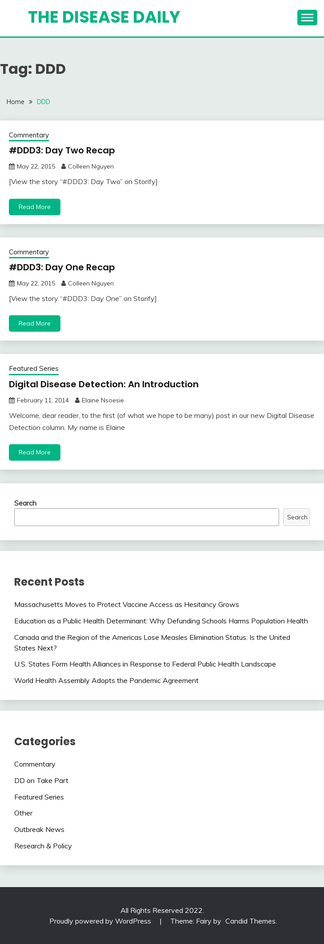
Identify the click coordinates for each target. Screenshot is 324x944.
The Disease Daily (104, 16)
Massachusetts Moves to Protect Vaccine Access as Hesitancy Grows (126, 604)
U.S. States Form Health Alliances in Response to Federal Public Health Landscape (145, 663)
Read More (35, 207)
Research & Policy (43, 845)
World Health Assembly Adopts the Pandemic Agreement (106, 680)
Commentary (29, 135)
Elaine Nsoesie (103, 400)
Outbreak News (39, 829)
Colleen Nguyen (91, 166)
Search (25, 502)
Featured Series (34, 368)
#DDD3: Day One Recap (62, 267)
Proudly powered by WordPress (101, 920)
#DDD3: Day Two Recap (62, 150)
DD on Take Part (41, 780)
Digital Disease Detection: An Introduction (104, 384)
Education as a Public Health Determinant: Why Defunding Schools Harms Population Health (161, 620)
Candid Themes (250, 920)
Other (23, 812)
